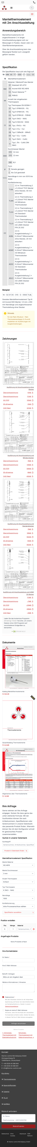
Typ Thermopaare (8, 887)
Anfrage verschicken (18, 1023)
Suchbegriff (6, 842)
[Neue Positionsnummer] (4, 929)
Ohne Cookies (12, 1134)
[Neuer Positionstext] (24, 929)
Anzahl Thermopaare (9, 879)
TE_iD (5, 1098)
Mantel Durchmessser (10, 870)
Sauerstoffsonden (9, 1085)
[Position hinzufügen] (34, 929)
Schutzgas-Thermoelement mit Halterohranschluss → (26, 1035)
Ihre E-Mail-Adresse (9, 965)
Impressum (23, 1133)
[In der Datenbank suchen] (15, 851)
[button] (18, 366)
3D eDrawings (18, 404)
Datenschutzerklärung (11, 1006)
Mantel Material (7, 862)
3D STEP (18, 400)
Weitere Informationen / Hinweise (14, 982)
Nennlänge (6, 895)
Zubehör (5, 1092)
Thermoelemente (9, 1079)
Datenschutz (10, 997)
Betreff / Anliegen (8, 974)
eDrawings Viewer (10, 621)
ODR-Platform (29, 1134)
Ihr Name (6, 957)
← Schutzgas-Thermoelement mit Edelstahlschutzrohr (9, 1035)
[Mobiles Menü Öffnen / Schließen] (11, 8)
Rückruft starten (18, 1126)
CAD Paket (18, 408)
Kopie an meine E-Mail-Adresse (16, 1010)
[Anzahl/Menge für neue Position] (13, 929)
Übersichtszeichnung (18, 393)
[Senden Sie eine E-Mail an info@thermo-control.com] (3, 2)
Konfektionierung (8, 903)
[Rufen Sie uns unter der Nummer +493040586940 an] (34, 2)
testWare (6, 1104)
